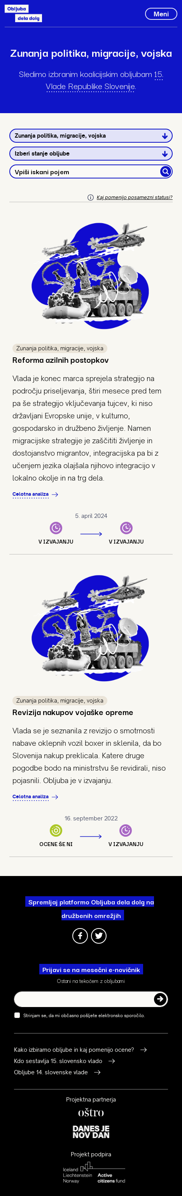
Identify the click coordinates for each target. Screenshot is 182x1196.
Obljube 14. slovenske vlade (51, 1072)
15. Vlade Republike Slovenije (104, 79)
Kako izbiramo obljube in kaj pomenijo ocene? (74, 1049)
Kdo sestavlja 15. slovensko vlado (58, 1061)
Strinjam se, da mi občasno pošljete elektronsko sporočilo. (81, 1015)
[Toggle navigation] (161, 14)
